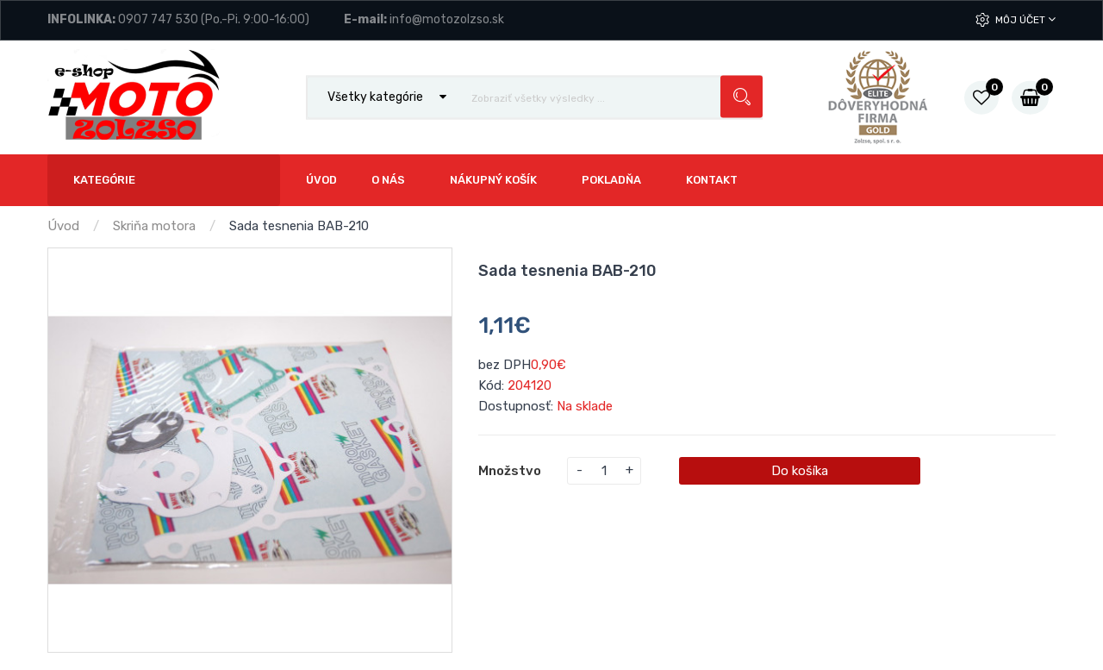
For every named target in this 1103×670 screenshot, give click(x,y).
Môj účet (1025, 19)
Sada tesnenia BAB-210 (299, 226)
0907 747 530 (158, 19)
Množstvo (509, 471)
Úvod (63, 226)
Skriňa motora (154, 226)
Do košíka (799, 471)
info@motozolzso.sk (446, 19)
